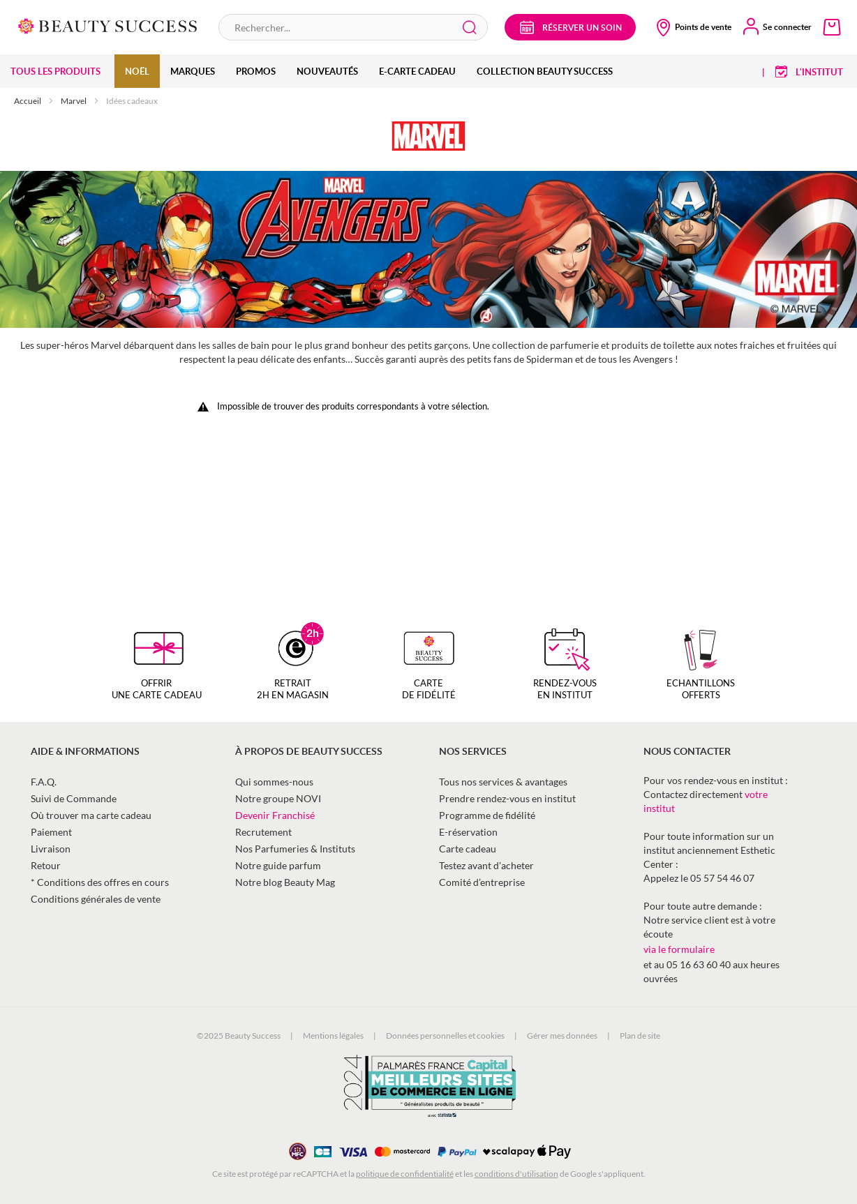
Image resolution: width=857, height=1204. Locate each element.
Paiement (51, 832)
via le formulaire (679, 949)
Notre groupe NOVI (278, 798)
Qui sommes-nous (274, 782)
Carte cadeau (467, 849)
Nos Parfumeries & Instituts (295, 849)
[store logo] (108, 25)
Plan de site (640, 1035)
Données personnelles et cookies (445, 1035)
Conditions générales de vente (96, 899)
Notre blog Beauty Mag (285, 882)
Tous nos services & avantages (503, 782)
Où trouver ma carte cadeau (91, 815)
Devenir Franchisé (275, 815)
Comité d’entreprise (482, 882)
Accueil (28, 101)
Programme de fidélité (487, 815)
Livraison (50, 849)
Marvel (74, 101)
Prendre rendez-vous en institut (507, 798)
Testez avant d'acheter (486, 865)
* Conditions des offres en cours (100, 882)
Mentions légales (333, 1035)
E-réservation (468, 832)
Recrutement (263, 832)
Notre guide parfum (278, 865)
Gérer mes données (562, 1035)
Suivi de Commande (74, 798)
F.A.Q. (44, 782)
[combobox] (353, 27)
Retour (46, 865)
